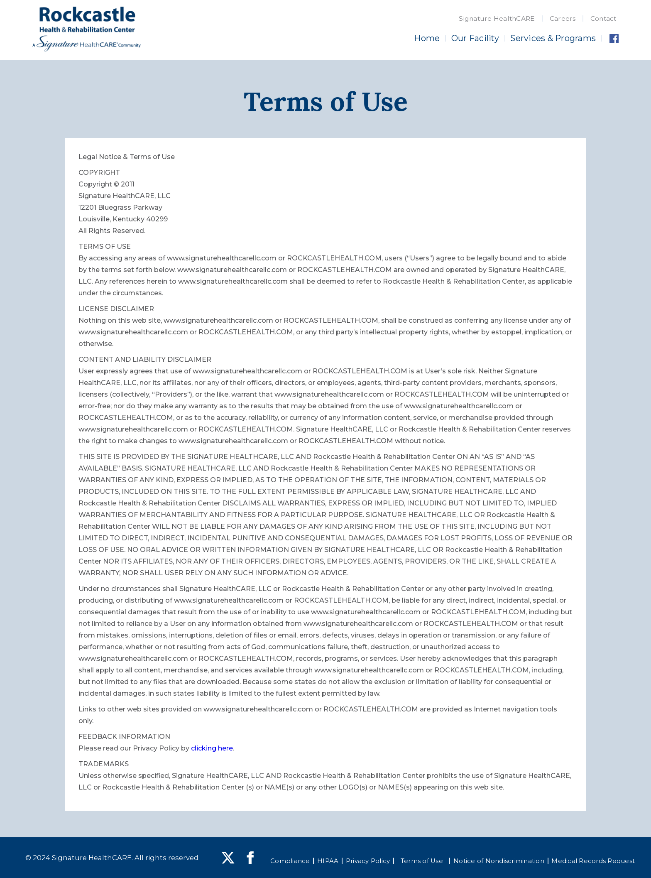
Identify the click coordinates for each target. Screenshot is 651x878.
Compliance (290, 861)
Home (427, 38)
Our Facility (475, 38)
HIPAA (327, 861)
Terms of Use (422, 861)
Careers (563, 18)
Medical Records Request (593, 861)
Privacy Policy (368, 861)
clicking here (212, 748)
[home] (86, 29)
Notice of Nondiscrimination (498, 861)
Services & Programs (553, 38)
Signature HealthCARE (497, 18)
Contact (603, 18)
